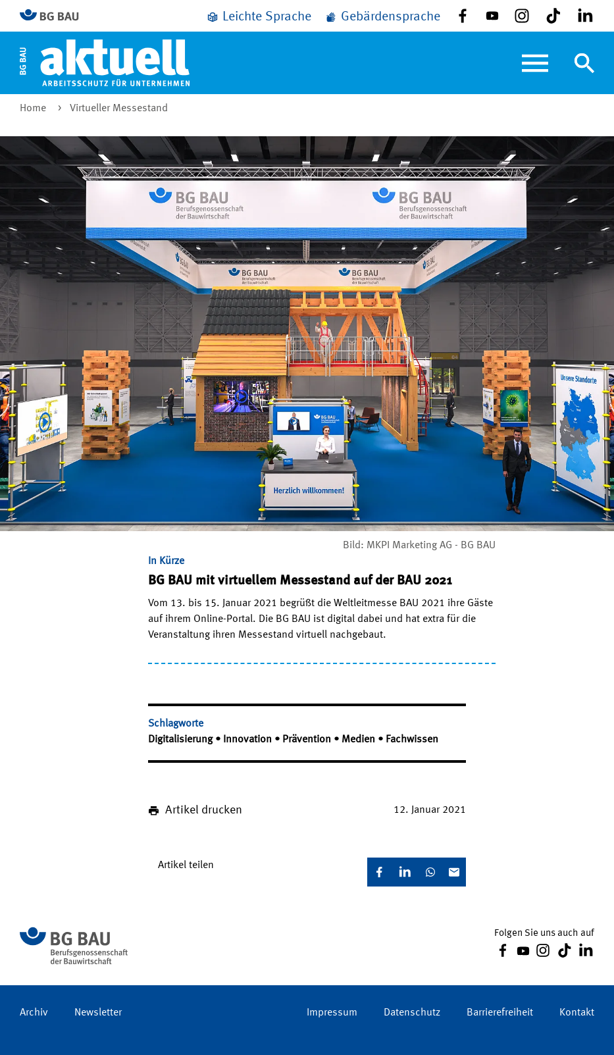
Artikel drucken (203, 810)
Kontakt (576, 1013)
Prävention (308, 739)
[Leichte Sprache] (258, 17)
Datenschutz (412, 1013)
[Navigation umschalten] (584, 63)
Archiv (34, 1013)
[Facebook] (379, 872)
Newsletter (98, 1013)
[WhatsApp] (430, 872)
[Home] (105, 62)
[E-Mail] (454, 872)
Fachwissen (412, 739)
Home (34, 108)
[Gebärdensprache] (382, 17)
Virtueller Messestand (119, 108)
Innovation (248, 739)
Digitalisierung (181, 739)
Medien (360, 739)
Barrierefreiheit (500, 1013)
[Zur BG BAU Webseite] (55, 16)
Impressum (332, 1013)
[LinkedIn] (404, 872)
